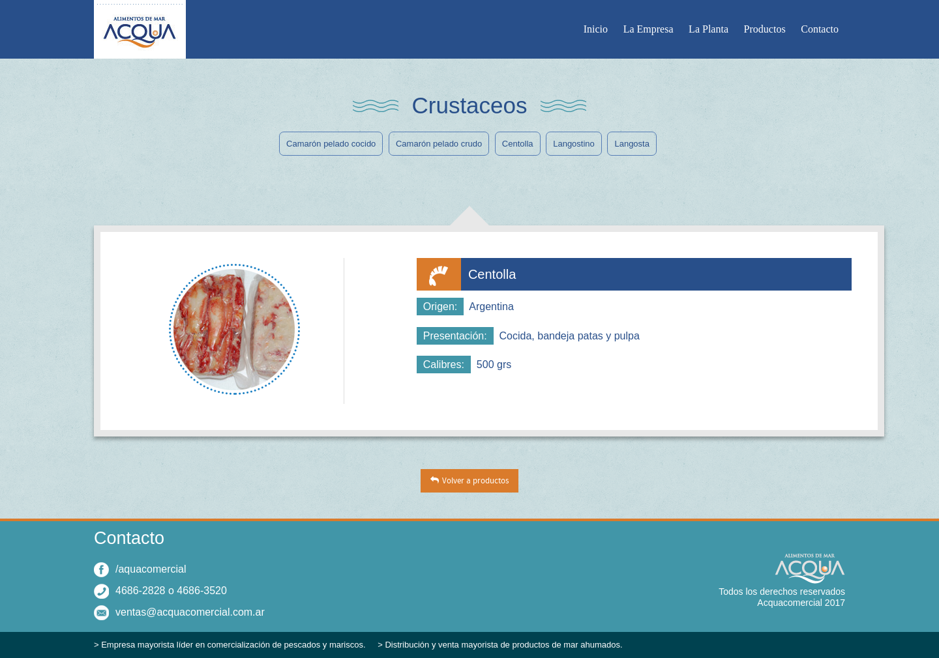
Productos (765, 29)
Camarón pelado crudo (439, 144)
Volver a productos (475, 481)
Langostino (574, 144)
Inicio (596, 29)
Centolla (517, 144)
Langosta (631, 144)
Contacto (820, 29)
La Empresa (648, 29)
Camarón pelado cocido (331, 144)
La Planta (708, 29)
